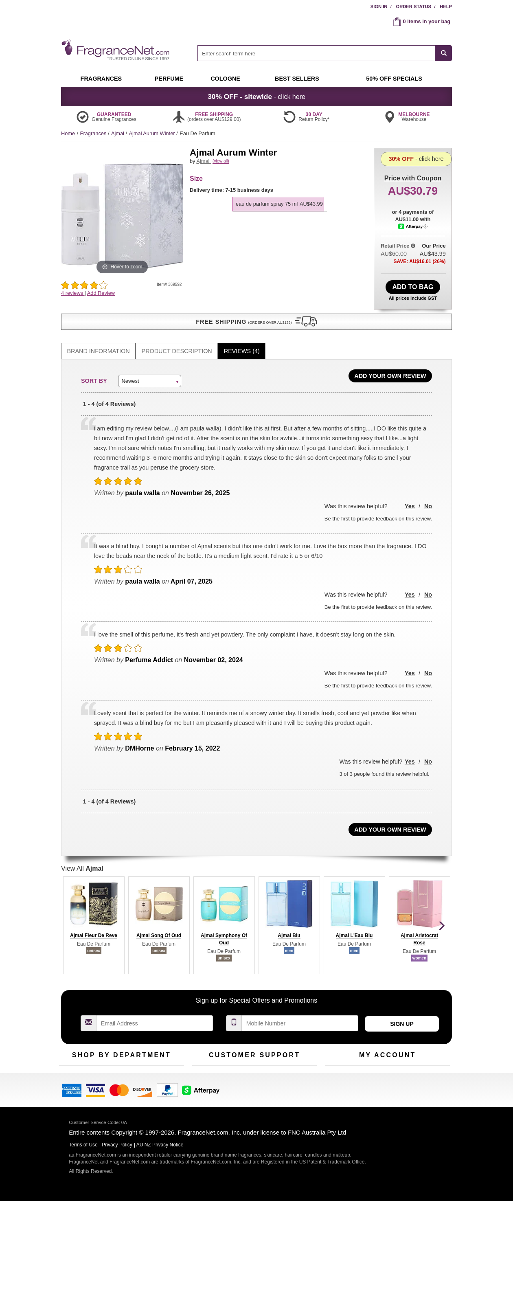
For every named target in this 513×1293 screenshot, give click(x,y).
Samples (114, 1078)
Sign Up (402, 1011)
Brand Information (98, 339)
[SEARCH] (443, 53)
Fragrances (94, 133)
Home (68, 133)
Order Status (413, 6)
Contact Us (205, 1078)
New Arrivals (160, 1078)
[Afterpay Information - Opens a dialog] (413, 262)
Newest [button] (130, 368)
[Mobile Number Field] (300, 1011)
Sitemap (288, 1090)
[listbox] (280, 208)
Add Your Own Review (390, 363)
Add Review (101, 293)
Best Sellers (118, 1090)
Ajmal (118, 133)
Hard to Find (160, 1103)
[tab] (98, 339)
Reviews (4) (242, 339)
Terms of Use (294, 1078)
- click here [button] (256, 96)
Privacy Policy (117, 1237)
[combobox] (324, 53)
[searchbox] (316, 53)
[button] (122, 309)
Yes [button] (410, 494)
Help (446, 6)
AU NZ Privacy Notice (160, 1237)
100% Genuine (296, 1065)
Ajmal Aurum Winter (152, 133)
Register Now (340, 1078)
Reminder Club (387, 1078)
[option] (278, 213)
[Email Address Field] (154, 1011)
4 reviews (73, 293)
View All (82, 856)
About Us (203, 1090)
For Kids (156, 1065)
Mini (151, 1090)
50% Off (113, 1065)
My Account (338, 1065)
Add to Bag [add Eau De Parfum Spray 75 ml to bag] (412, 284)
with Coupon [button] (412, 160)
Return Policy (252, 1065)
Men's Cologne (76, 1098)
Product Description (177, 339)
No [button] (428, 494)
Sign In (379, 6)
